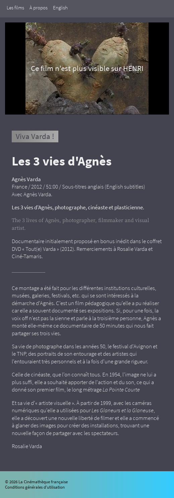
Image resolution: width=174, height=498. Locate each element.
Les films (15, 7)
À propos (39, 7)
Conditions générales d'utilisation (35, 487)
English (60, 7)
